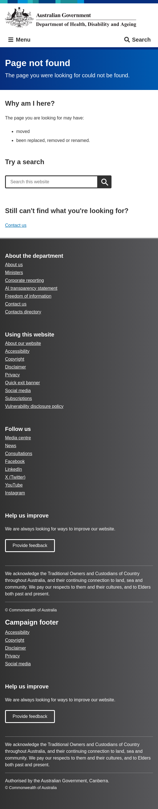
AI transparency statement (31, 288)
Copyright (14, 359)
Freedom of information (28, 296)
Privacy (12, 374)
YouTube (14, 485)
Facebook (15, 461)
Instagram (15, 493)
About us (14, 264)
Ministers (14, 272)
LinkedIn (13, 469)
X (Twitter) (15, 477)
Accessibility (17, 351)
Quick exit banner (22, 382)
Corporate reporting (24, 280)
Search (137, 40)
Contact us (15, 225)
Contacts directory (23, 311)
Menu (19, 40)
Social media (18, 390)
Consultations (18, 453)
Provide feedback (30, 545)
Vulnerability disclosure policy (34, 406)
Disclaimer (15, 367)
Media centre (18, 437)
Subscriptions (18, 398)
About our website (23, 343)
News (10, 445)
